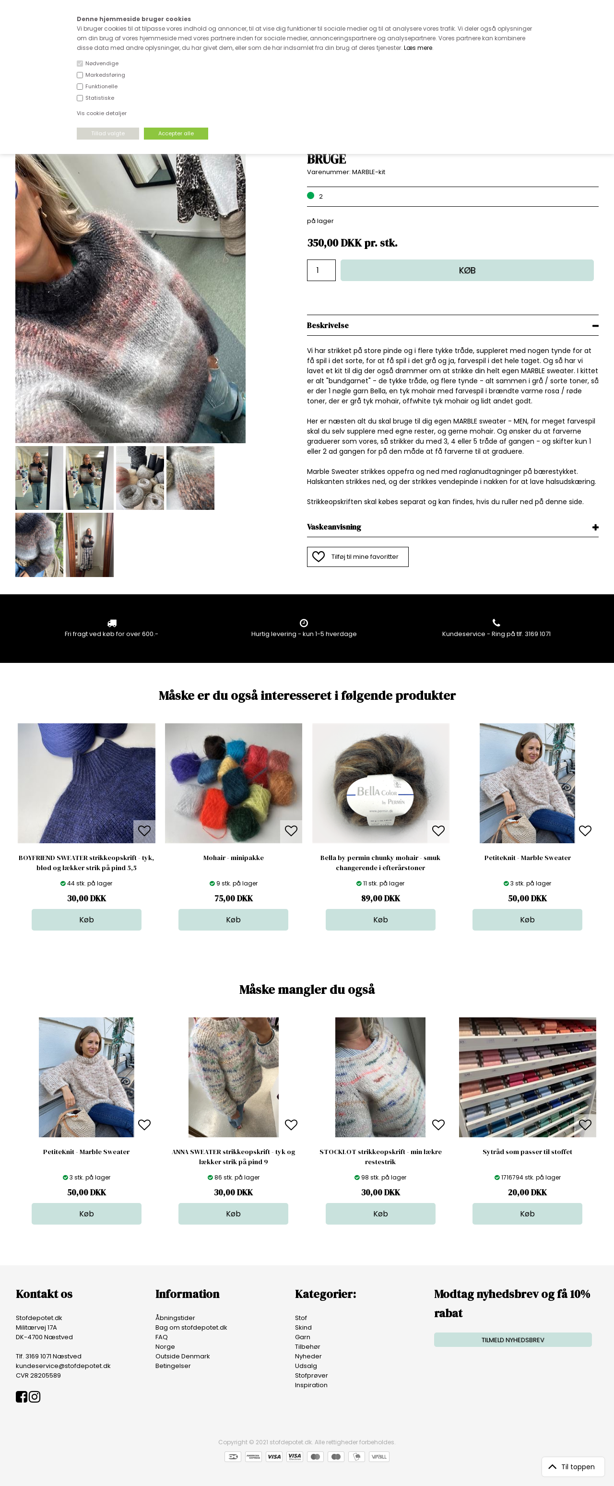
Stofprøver (311, 1375)
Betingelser (173, 1365)
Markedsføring (105, 75)
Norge (165, 1346)
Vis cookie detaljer (102, 113)
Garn (302, 1337)
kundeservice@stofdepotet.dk (63, 1365)
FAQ (161, 1337)
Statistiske (99, 98)
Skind (303, 1327)
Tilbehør (307, 1346)
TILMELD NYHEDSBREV (513, 1339)
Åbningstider (175, 1317)
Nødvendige (101, 63)
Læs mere (418, 48)
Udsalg (306, 1365)
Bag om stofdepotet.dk (191, 1327)
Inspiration (311, 1385)
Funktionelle (101, 86)
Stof (301, 1317)
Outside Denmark (182, 1356)
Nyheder (308, 1356)
